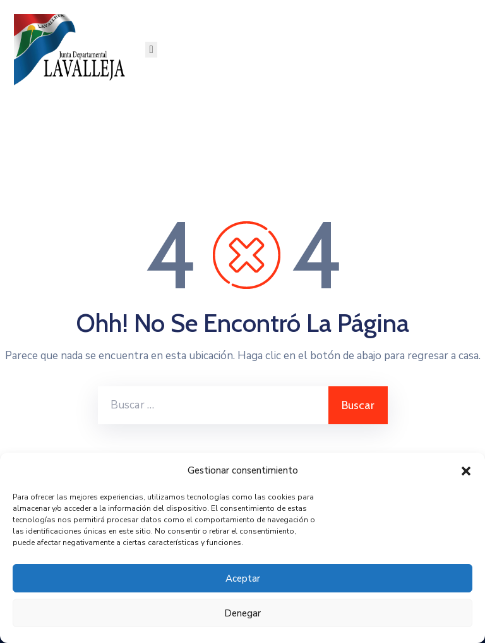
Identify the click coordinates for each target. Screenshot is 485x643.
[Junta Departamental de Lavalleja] (72, 49)
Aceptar (242, 578)
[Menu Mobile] (151, 50)
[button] (466, 470)
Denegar (242, 613)
